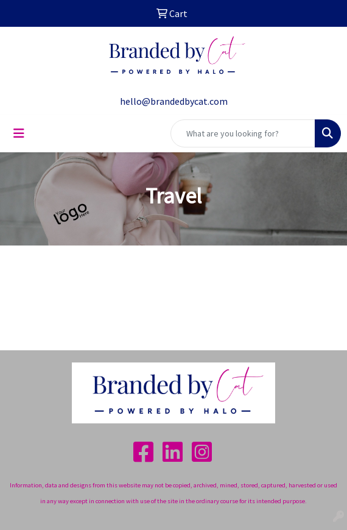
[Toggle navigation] (19, 133)
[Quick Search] (242, 133)
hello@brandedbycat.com (174, 101)
